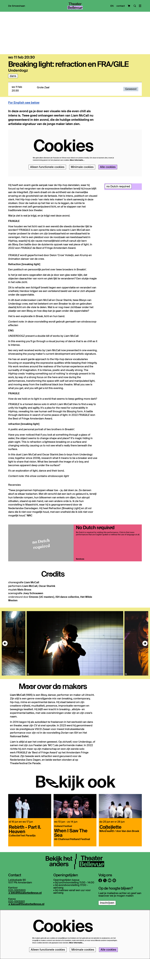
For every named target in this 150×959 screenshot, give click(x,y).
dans (13, 97)
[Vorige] (5, 664)
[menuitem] (16, 5)
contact (120, 5)
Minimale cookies (82, 187)
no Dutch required (118, 207)
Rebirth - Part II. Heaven (25, 849)
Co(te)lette (110, 847)
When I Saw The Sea (70, 853)
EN (112, 5)
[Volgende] (145, 664)
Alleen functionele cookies (47, 187)
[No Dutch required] (41, 563)
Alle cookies (108, 187)
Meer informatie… (77, 181)
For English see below (23, 123)
